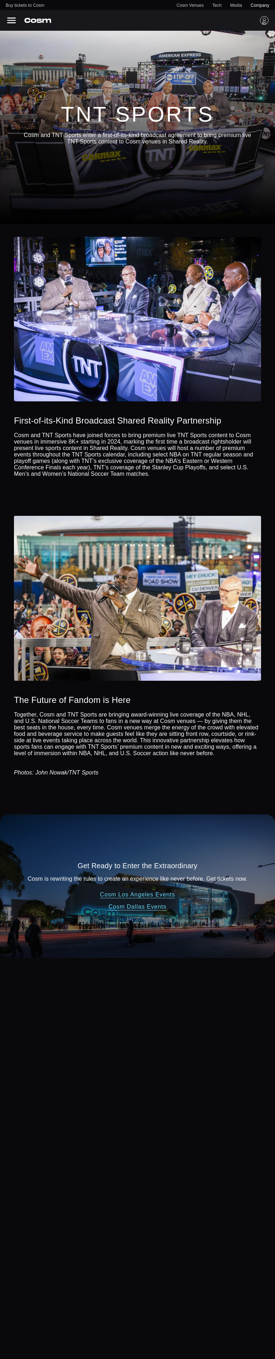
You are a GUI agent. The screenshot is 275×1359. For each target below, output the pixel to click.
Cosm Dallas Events (137, 907)
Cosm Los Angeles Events (137, 894)
